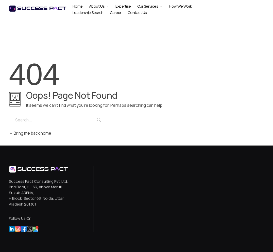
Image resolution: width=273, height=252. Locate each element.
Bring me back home (30, 133)
